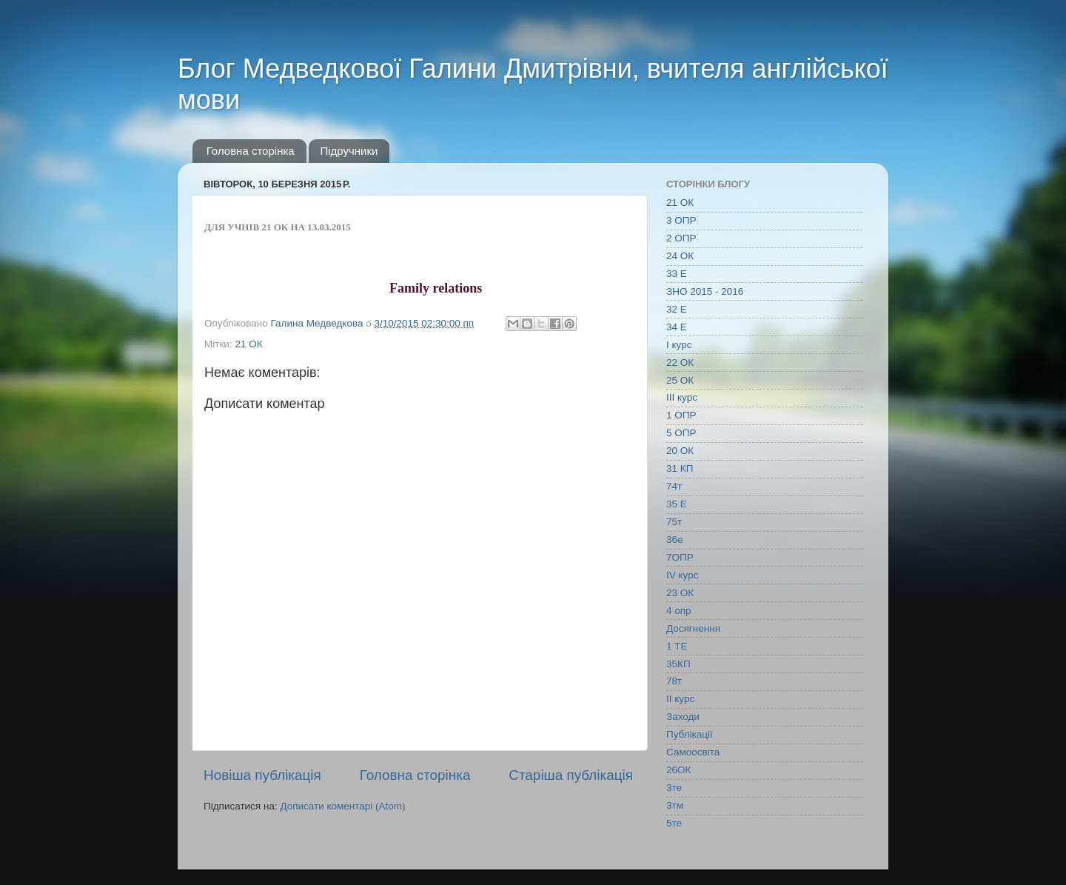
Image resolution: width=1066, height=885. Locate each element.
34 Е (676, 327)
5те (674, 823)
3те (674, 787)
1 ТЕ (677, 646)
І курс (678, 344)
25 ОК (680, 380)
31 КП (679, 468)
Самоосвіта (693, 752)
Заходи (683, 716)
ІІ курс (680, 698)
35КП (678, 663)
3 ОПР (681, 220)
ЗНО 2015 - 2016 (704, 291)
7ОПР (680, 557)
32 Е (676, 309)
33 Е (676, 273)
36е (674, 539)
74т (674, 486)
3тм (674, 805)
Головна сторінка (251, 150)
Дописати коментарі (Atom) (342, 806)
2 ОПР (681, 238)
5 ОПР (681, 432)
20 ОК (680, 450)
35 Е (676, 504)
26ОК (678, 769)
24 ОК (680, 255)
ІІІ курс (681, 397)
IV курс (682, 575)
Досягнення (693, 628)
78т (674, 681)
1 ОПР (681, 415)
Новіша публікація (262, 775)
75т (674, 521)
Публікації (689, 734)
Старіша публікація (571, 775)
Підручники (349, 150)
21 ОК (248, 344)
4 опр (678, 610)
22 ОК (680, 362)
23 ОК (680, 592)
